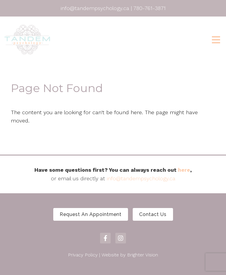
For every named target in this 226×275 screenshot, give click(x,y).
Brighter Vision (142, 255)
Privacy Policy (83, 255)
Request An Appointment (91, 214)
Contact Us (153, 214)
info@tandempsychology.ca (141, 178)
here (184, 170)
